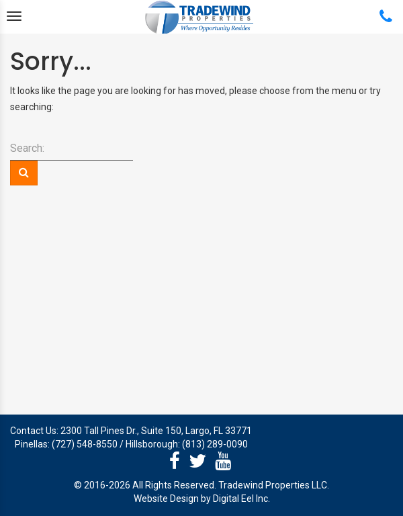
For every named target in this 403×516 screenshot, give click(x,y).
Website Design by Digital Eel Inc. (202, 498)
